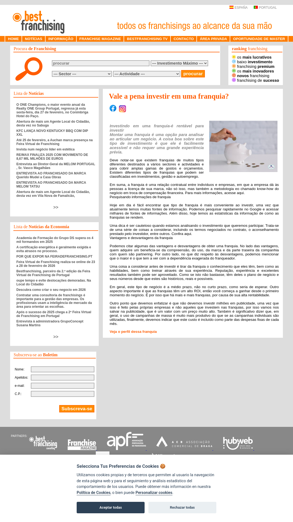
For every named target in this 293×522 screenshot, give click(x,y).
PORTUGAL (265, 8)
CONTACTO (184, 39)
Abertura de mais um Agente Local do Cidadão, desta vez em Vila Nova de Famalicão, (53, 194)
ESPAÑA (238, 8)
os (251, 57)
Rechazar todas (182, 507)
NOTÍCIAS (33, 39)
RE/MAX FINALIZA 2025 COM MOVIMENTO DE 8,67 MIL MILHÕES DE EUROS (52, 157)
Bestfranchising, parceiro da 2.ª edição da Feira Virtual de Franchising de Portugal (53, 273)
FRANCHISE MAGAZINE (100, 39)
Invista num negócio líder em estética (45, 149)
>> (55, 207)
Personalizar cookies (154, 492)
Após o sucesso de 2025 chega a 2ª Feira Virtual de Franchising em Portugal (53, 314)
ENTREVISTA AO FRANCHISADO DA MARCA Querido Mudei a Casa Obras (51, 175)
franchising (253, 66)
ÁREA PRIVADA (213, 39)
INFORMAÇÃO (60, 39)
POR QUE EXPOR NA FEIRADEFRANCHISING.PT (54, 256)
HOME (13, 39)
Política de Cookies (93, 492)
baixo (252, 62)
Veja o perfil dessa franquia (133, 332)
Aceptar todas (111, 507)
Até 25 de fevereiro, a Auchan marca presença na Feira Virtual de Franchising (54, 142)
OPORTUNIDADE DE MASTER (259, 39)
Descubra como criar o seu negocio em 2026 (51, 290)
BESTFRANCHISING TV (147, 39)
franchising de (255, 80)
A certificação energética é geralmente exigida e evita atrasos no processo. (53, 249)
